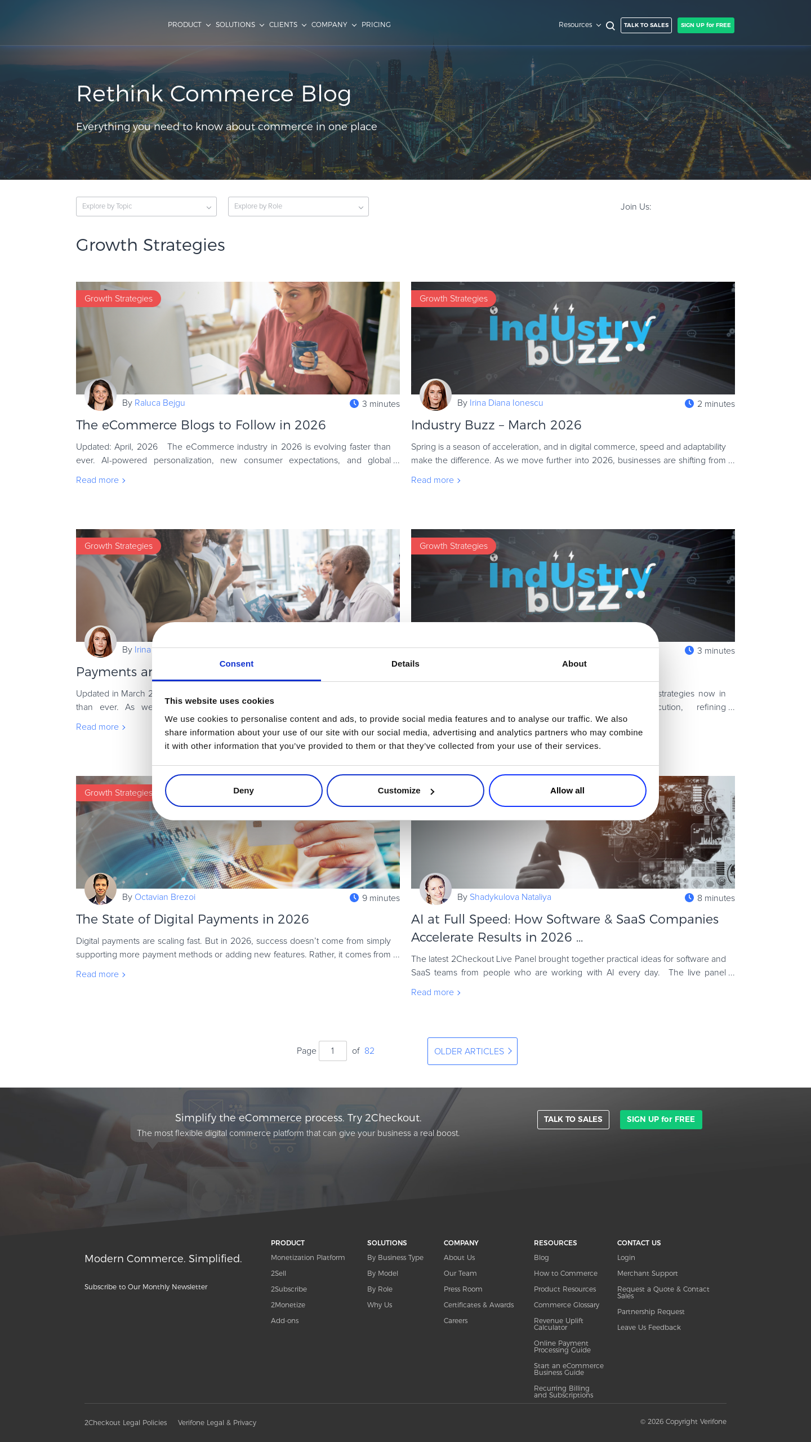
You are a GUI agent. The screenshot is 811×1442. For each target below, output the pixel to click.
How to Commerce (566, 1273)
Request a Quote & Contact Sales (663, 1292)
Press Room (463, 1289)
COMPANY (329, 25)
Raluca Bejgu (160, 402)
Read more (97, 480)
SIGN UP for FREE (706, 25)
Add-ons (284, 1320)
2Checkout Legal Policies (125, 1422)
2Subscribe (289, 1289)
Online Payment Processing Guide (562, 1346)
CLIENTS (283, 25)
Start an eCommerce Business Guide (569, 1369)
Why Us (379, 1305)
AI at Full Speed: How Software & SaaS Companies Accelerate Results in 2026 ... (565, 928)
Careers (455, 1320)
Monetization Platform (308, 1257)
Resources (575, 25)
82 (369, 1050)
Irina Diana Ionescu (506, 402)
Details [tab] (405, 663)
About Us (459, 1257)
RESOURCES (555, 1243)
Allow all (567, 790)
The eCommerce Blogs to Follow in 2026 (201, 425)
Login (626, 1257)
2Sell (278, 1273)
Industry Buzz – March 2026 (500, 425)
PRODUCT (185, 25)
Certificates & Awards (479, 1305)
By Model (382, 1273)
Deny (243, 790)
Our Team (460, 1273)
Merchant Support (647, 1273)
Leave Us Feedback (649, 1327)
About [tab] (574, 663)
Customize (406, 790)
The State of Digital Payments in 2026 (192, 919)
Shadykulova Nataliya (510, 897)
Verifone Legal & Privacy (217, 1422)
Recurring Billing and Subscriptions (563, 1391)
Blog (541, 1257)
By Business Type (395, 1257)
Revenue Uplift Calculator (558, 1324)
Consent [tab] (237, 663)
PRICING (376, 25)
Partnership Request (651, 1311)
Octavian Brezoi (165, 897)
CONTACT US (639, 1243)
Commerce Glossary (566, 1305)
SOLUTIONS (235, 25)
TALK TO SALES (646, 25)
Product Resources (565, 1289)
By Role (380, 1289)
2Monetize (288, 1305)
